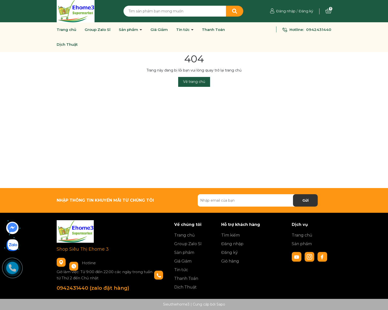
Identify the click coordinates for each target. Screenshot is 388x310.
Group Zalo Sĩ (97, 29)
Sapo (221, 304)
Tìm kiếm (230, 235)
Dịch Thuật (67, 44)
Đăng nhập (285, 11)
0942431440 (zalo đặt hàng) (93, 288)
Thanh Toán (213, 29)
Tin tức (183, 29)
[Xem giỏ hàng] (328, 11)
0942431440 (318, 29)
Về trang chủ (194, 81)
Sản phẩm (129, 29)
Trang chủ (66, 29)
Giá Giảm (159, 29)
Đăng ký (306, 11)
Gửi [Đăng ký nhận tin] (305, 200)
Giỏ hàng (230, 261)
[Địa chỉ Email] (258, 200)
